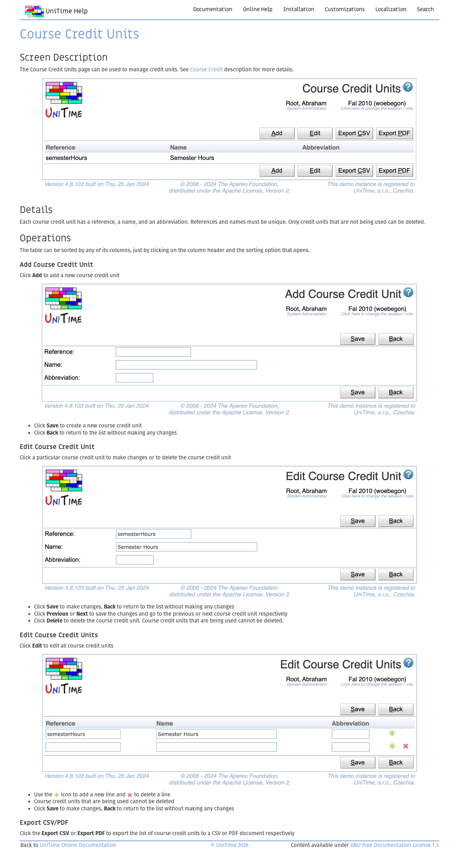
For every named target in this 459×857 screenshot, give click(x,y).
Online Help (258, 9)
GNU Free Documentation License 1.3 (394, 845)
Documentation (212, 9)
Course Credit (206, 69)
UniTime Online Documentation (78, 845)
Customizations (345, 9)
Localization (390, 9)
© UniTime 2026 (229, 845)
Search (425, 9)
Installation (298, 9)
